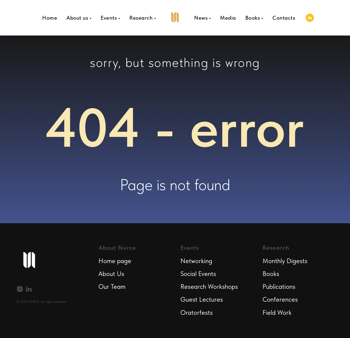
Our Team (112, 286)
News (201, 17)
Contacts (283, 17)
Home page (114, 261)
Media (228, 17)
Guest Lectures (201, 299)
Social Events (198, 274)
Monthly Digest (283, 261)
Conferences (280, 299)
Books (252, 17)
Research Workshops (209, 286)
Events (109, 17)
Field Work (276, 312)
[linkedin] (310, 18)
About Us (111, 274)
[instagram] (19, 289)
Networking (196, 261)
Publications (278, 286)
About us (77, 17)
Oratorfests (196, 312)
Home (49, 17)
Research (141, 17)
